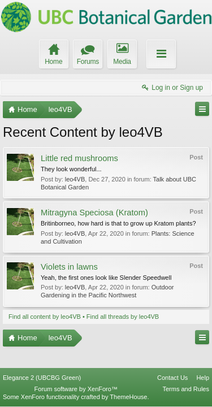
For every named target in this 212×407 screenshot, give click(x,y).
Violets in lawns (69, 266)
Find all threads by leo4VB (122, 316)
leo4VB (75, 179)
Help (202, 377)
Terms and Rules (185, 389)
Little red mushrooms (79, 158)
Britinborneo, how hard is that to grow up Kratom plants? (118, 223)
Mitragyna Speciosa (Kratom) (94, 212)
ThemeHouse (128, 396)
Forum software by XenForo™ (76, 389)
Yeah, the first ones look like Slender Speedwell (106, 277)
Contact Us (172, 377)
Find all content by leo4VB (44, 316)
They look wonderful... (71, 169)
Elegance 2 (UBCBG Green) (42, 377)
